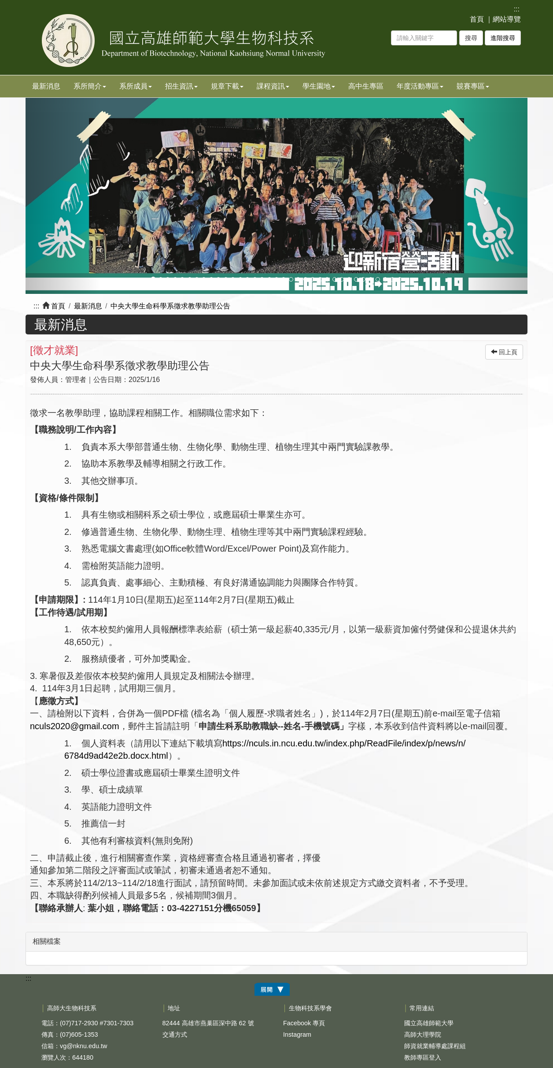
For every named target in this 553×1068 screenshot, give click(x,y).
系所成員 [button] (135, 86)
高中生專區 (365, 86)
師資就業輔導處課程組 (435, 1045)
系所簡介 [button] (90, 86)
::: (517, 9)
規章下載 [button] (227, 86)
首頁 (477, 19)
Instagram (297, 1034)
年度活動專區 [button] (420, 86)
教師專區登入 (422, 1057)
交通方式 (174, 1034)
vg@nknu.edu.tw (83, 1045)
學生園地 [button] (318, 86)
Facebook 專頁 (304, 1023)
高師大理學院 (422, 1034)
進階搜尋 (502, 37)
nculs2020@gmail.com (74, 726)
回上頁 (504, 352)
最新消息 (46, 86)
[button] (63, 196)
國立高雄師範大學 (428, 1023)
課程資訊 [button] (273, 86)
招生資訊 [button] (181, 86)
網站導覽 (507, 19)
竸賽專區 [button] (473, 86)
